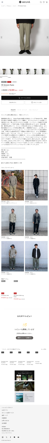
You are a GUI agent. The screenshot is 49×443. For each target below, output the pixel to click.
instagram (2, 437)
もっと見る (43, 349)
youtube (18, 437)
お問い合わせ (5, 420)
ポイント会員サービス (8, 412)
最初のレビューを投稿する (24, 337)
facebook (10, 437)
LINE (14, 437)
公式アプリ (5, 410)
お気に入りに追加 (37, 102)
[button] (47, 37)
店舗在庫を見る (12, 102)
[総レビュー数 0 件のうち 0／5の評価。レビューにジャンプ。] (8, 93)
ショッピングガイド (7, 407)
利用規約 (4, 426)
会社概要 (4, 423)
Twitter (6, 437)
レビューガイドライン (7, 432)
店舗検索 (4, 418)
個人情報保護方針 (6, 428)
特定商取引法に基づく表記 (8, 430)
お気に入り (44, 2)
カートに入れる (25, 98)
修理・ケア (5, 415)
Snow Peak (24, 2)
